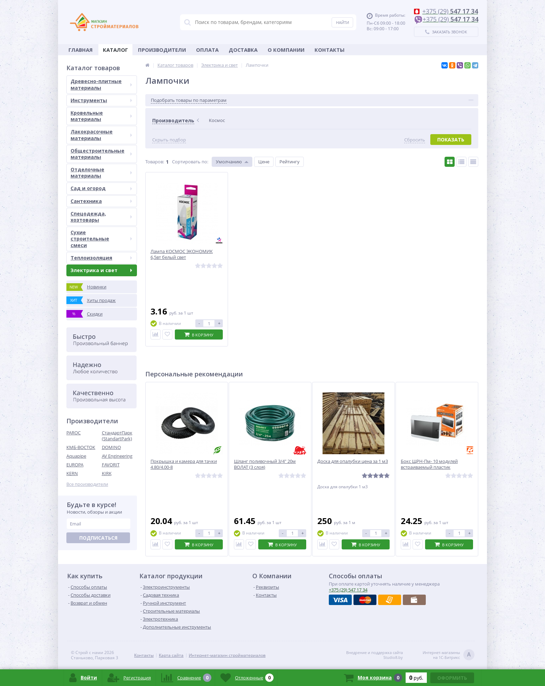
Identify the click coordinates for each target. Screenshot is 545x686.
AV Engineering (117, 456)
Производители (162, 49)
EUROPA (74, 465)
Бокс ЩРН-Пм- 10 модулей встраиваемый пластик (429, 464)
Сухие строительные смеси (101, 238)
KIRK (107, 473)
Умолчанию (229, 161)
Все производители (87, 484)
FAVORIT (111, 465)
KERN (72, 473)
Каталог (115, 49)
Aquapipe (76, 456)
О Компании (286, 49)
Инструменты (101, 100)
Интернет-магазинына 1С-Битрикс (448, 655)
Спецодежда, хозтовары (101, 216)
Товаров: (154, 161)
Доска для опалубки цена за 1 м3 (352, 461)
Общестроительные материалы (101, 153)
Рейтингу (289, 161)
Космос (217, 120)
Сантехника (101, 201)
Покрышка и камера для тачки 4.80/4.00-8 (184, 464)
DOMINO (111, 447)
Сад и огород (101, 188)
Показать (450, 139)
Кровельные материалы (101, 115)
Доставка (243, 49)
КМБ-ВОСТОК (80, 447)
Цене (263, 161)
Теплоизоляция (101, 257)
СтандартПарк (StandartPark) (117, 436)
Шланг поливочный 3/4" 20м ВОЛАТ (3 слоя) (265, 464)
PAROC (73, 433)
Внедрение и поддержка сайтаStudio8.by (374, 655)
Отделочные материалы (101, 172)
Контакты (329, 49)
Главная (80, 49)
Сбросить (414, 140)
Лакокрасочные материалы (101, 134)
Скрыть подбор (169, 140)
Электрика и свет (101, 270)
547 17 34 (348, 590)
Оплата (207, 49)
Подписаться (98, 537)
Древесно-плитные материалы (101, 84)
